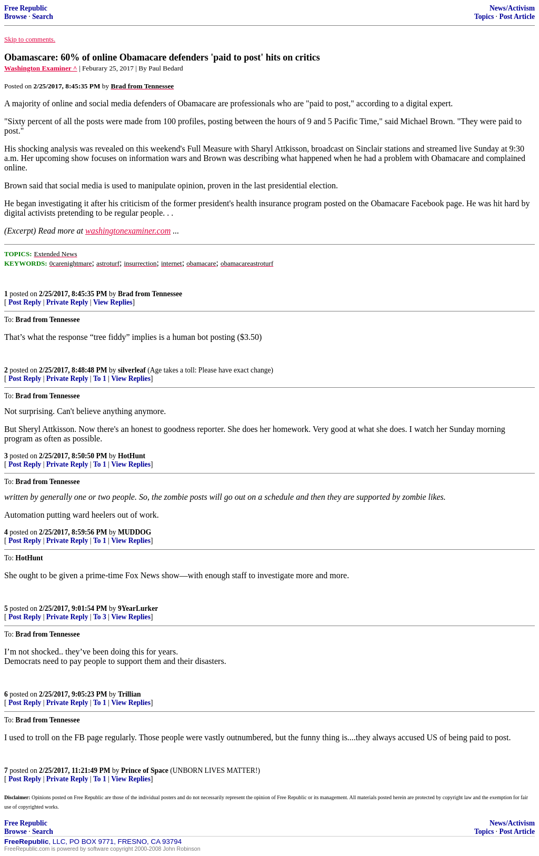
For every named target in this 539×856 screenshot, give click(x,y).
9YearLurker (138, 608)
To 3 (99, 617)
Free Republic (25, 8)
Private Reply (67, 302)
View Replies (113, 302)
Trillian (129, 694)
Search (42, 17)
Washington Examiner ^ (40, 68)
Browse (15, 17)
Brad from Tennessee (150, 294)
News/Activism (512, 8)
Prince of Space (144, 770)
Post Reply (24, 302)
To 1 (99, 378)
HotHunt (131, 456)
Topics (484, 17)
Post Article (517, 17)
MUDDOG (134, 532)
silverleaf (132, 370)
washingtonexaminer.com (128, 230)
